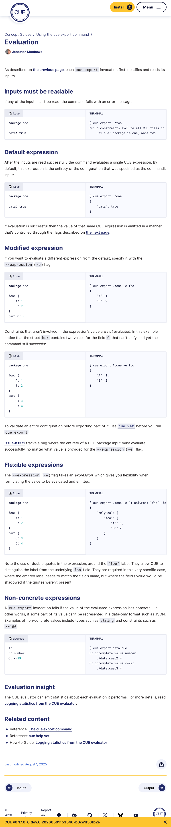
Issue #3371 (14, 443)
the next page (97, 232)
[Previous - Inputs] (18, 787)
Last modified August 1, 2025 (25, 764)
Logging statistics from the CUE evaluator (40, 703)
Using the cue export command (62, 34)
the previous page (48, 69)
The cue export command (50, 729)
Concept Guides (17, 34)
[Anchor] (6, 91)
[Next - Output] (152, 787)
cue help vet (39, 735)
